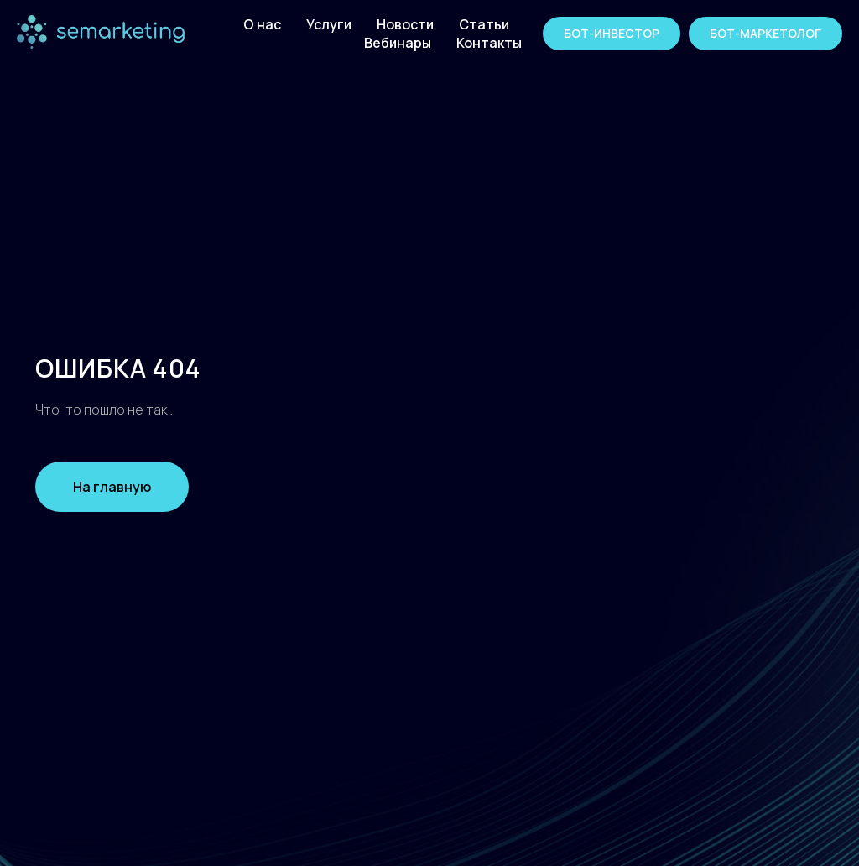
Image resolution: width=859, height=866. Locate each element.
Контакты (489, 43)
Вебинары (397, 43)
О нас (262, 24)
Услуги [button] (328, 24)
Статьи (484, 24)
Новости (405, 24)
